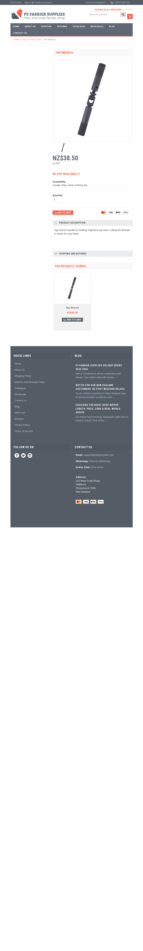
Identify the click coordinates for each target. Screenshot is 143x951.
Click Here (127, 9)
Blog (17, 830)
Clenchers (17, 237)
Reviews (19, 842)
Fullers (15, 184)
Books (15, 369)
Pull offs (16, 208)
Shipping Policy (23, 799)
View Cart (20, 836)
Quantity (58, 195)
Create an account (43, 2)
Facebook (17, 879)
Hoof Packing (18, 303)
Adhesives (17, 309)
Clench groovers (20, 243)
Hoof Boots (17, 398)
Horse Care (17, 446)
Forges (15, 178)
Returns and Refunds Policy (30, 805)
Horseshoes (18, 64)
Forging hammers (20, 148)
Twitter (23, 879)
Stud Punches (18, 154)
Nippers (16, 202)
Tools (25, 40)
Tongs (15, 142)
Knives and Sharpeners (23, 225)
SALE (15, 58)
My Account (15, 2)
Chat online (97, 891)
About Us (20, 793)
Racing (15, 100)
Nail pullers (17, 220)
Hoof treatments (19, 357)
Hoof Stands (18, 267)
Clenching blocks (20, 249)
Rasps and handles (21, 255)
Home (16, 40)
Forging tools (18, 124)
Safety (15, 428)
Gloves (15, 440)
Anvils (15, 172)
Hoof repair (17, 351)
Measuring (17, 279)
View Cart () (121, 2)
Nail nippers (18, 196)
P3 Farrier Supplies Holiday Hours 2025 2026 (99, 791)
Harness (16, 88)
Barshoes (16, 94)
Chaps (15, 422)
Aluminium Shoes (20, 70)
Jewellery (16, 434)
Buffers (15, 213)
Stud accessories (20, 392)
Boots (15, 404)
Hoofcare (16, 297)
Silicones (16, 321)
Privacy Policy (22, 848)
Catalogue (20, 811)
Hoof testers (18, 261)
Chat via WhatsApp (99, 884)
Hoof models (18, 375)
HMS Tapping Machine (30, 735)
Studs (15, 380)
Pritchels (16, 130)
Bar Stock (16, 106)
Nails (14, 112)
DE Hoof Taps (29, 621)
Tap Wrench (72, 307)
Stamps (15, 136)
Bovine (15, 452)
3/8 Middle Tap (30, 563)
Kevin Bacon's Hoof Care (24, 345)
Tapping (16, 160)
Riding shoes (18, 82)
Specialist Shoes (20, 76)
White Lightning (19, 339)
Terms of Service (24, 854)
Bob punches (18, 166)
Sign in (27, 2)
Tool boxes (17, 273)
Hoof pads (17, 327)
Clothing (16, 416)
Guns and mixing (20, 315)
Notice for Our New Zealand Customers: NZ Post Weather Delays (100, 811)
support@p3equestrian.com (99, 878)
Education (17, 363)
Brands (15, 458)
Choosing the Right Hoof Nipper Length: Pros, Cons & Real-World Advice (98, 832)
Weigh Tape (30, 678)
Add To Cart (32, 575)
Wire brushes (18, 285)
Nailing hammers (20, 231)
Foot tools (36, 40)
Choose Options (31, 521)
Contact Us (21, 824)
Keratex (16, 333)
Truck (14, 291)
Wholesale (20, 817)
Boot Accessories (20, 410)
